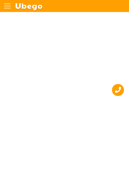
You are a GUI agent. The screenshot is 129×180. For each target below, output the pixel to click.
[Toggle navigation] (7, 6)
